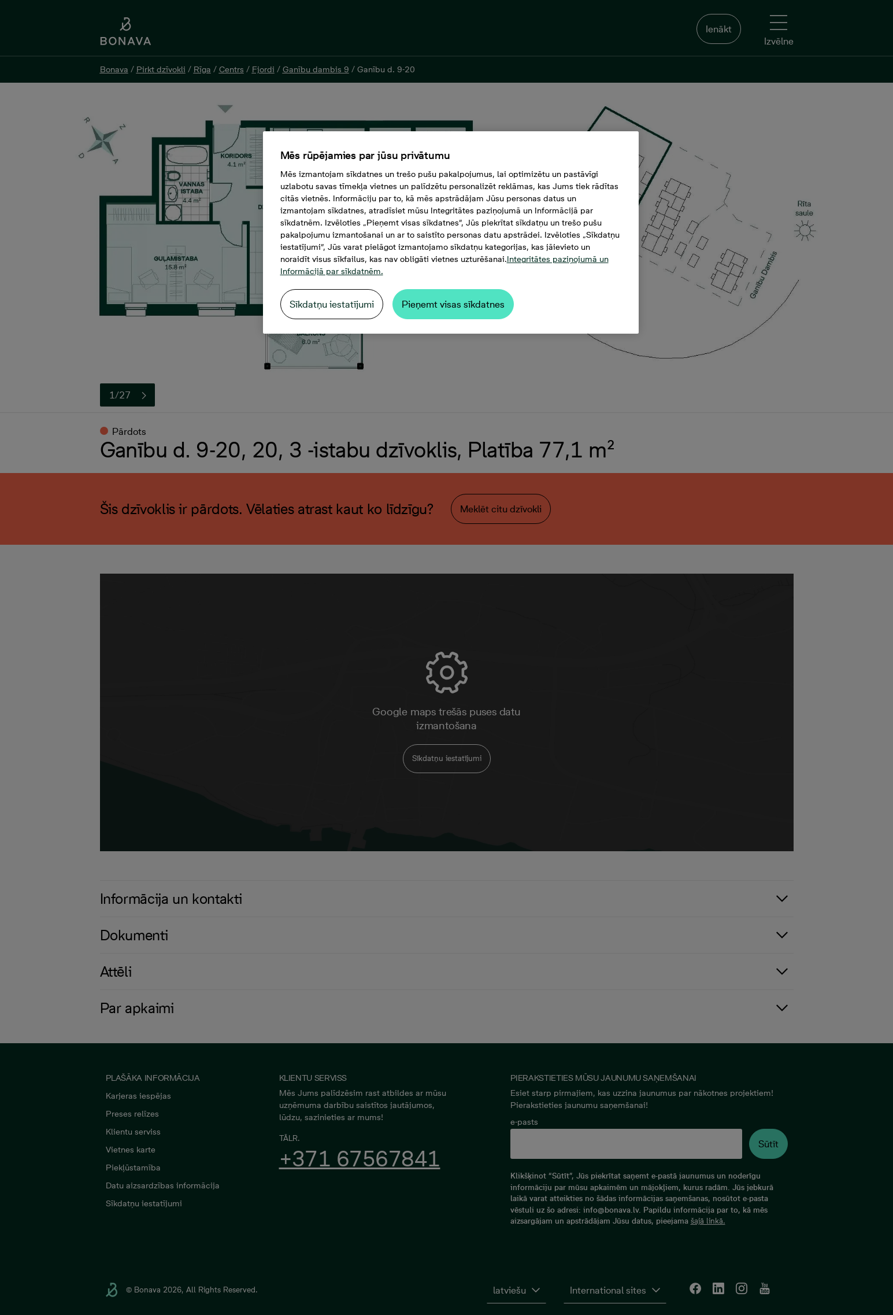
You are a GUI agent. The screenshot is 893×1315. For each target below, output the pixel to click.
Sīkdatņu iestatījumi (332, 304)
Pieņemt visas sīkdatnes (453, 304)
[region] (451, 232)
